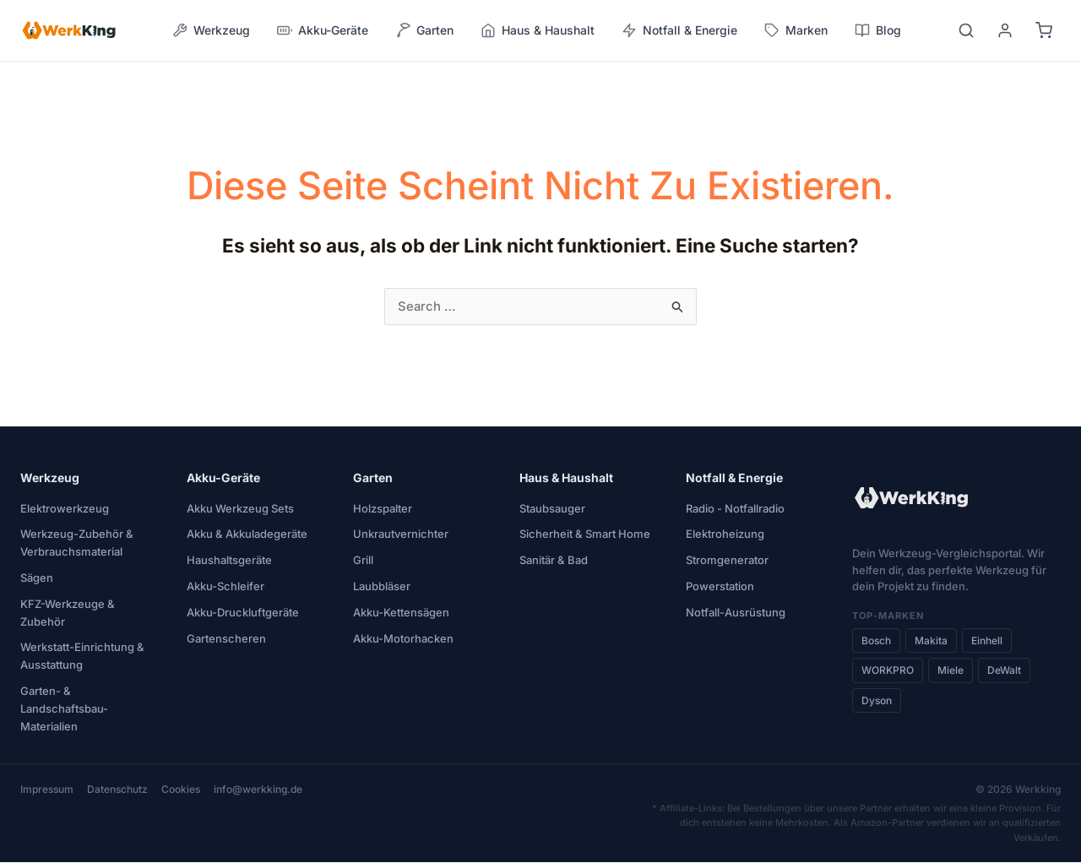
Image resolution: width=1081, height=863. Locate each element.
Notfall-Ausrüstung (735, 613)
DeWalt (1004, 671)
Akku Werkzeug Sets (240, 509)
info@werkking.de (258, 790)
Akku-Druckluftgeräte (243, 613)
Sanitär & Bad (553, 560)
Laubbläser (381, 587)
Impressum (46, 790)
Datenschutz (117, 790)
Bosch (876, 641)
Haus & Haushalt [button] (538, 30)
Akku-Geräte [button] (322, 30)
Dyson (876, 701)
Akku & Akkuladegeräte (247, 534)
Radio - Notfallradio (735, 509)
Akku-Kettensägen (401, 613)
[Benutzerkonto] (1005, 30)
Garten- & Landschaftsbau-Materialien (64, 709)
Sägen (36, 578)
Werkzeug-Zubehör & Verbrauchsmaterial (76, 543)
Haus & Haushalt (566, 478)
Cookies (180, 790)
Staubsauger (552, 509)
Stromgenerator (727, 560)
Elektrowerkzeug (64, 509)
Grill (363, 560)
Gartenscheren (226, 639)
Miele (950, 671)
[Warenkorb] (1044, 30)
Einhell (986, 641)
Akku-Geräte (223, 478)
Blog (878, 30)
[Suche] (966, 30)
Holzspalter (382, 509)
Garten (373, 478)
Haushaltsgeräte (229, 560)
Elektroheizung (725, 534)
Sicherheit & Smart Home (584, 534)
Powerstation (720, 587)
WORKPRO (887, 671)
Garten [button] (424, 30)
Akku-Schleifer (225, 587)
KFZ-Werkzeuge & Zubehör (67, 613)
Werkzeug (49, 478)
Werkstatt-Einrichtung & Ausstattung (82, 656)
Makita (931, 641)
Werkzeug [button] (211, 30)
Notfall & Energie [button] (679, 30)
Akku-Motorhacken (403, 639)
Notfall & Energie (734, 478)
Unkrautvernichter (400, 534)
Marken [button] (796, 30)
